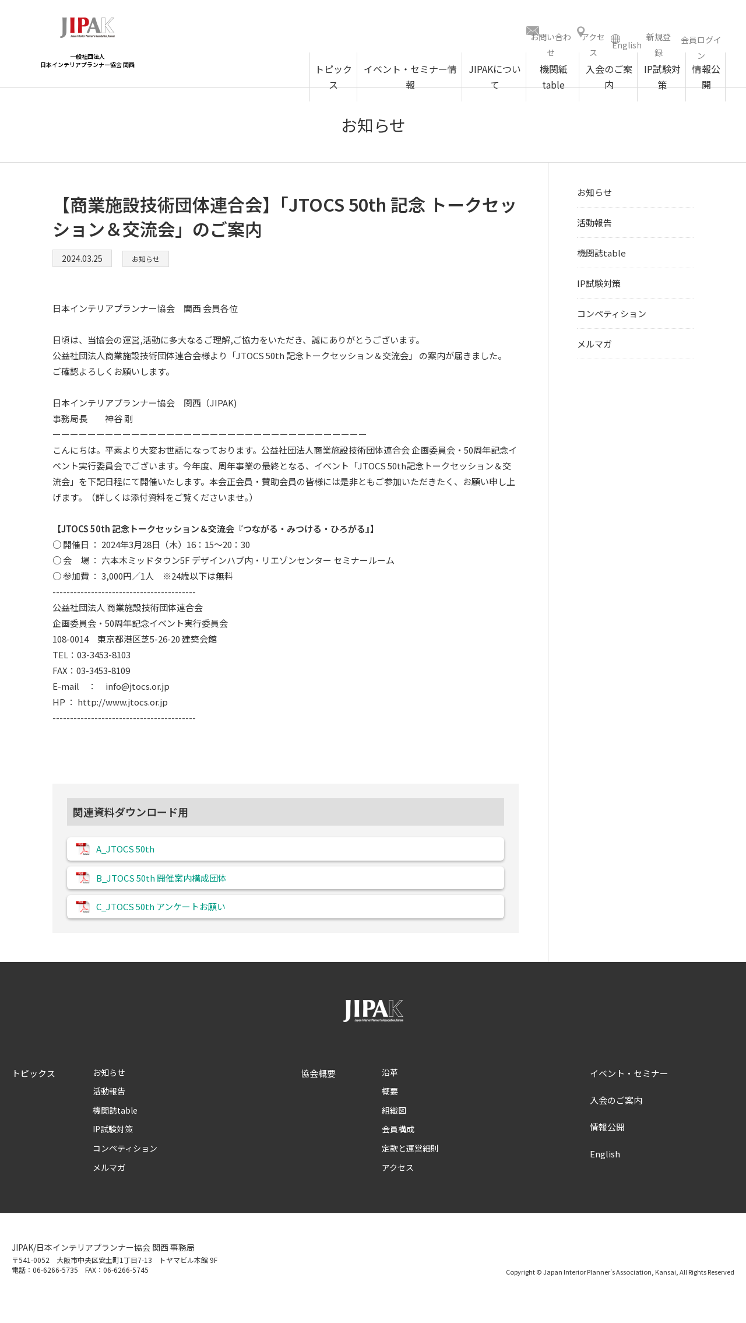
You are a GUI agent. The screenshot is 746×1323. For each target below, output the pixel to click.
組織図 (394, 1127)
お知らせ (148, 262)
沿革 (390, 1089)
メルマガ (594, 348)
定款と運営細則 (410, 1165)
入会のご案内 (616, 1117)
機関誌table (601, 257)
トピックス (33, 1090)
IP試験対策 (599, 287)
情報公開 (607, 1144)
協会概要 (318, 1090)
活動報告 (594, 226)
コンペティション (611, 317)
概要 (390, 1108)
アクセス (398, 1184)
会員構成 (398, 1146)
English (605, 1170)
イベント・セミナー (629, 1090)
